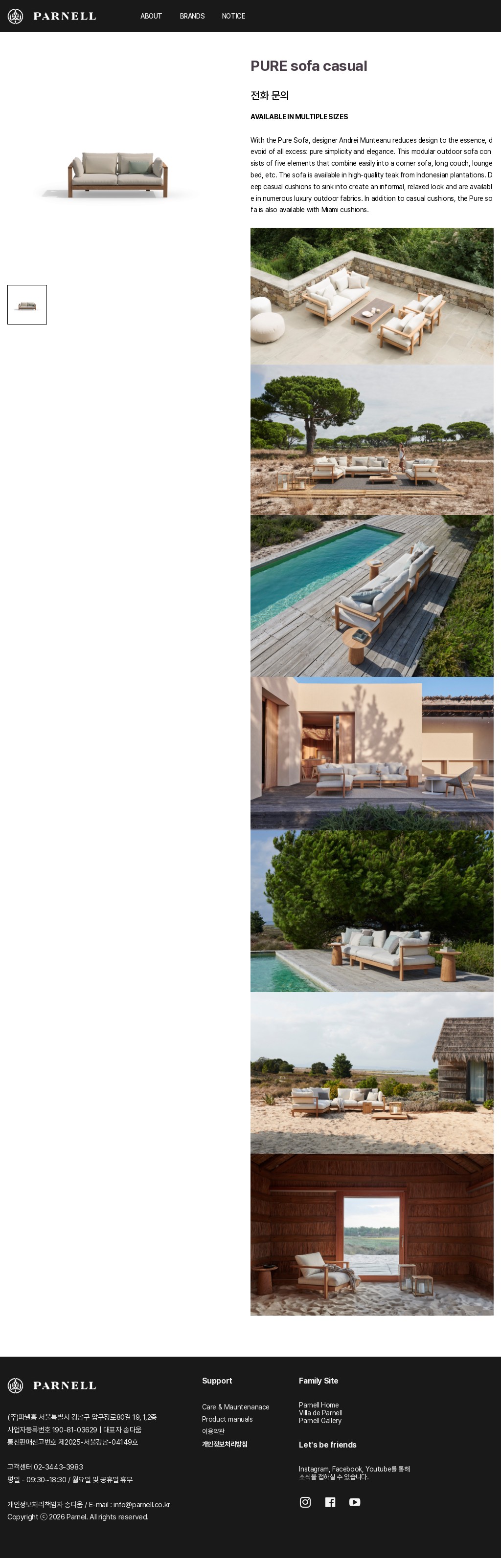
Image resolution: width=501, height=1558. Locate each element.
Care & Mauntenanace (236, 1407)
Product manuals (227, 1419)
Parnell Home (319, 1405)
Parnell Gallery (320, 1421)
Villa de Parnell (320, 1413)
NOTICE (234, 16)
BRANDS (192, 16)
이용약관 (213, 1431)
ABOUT (151, 16)
